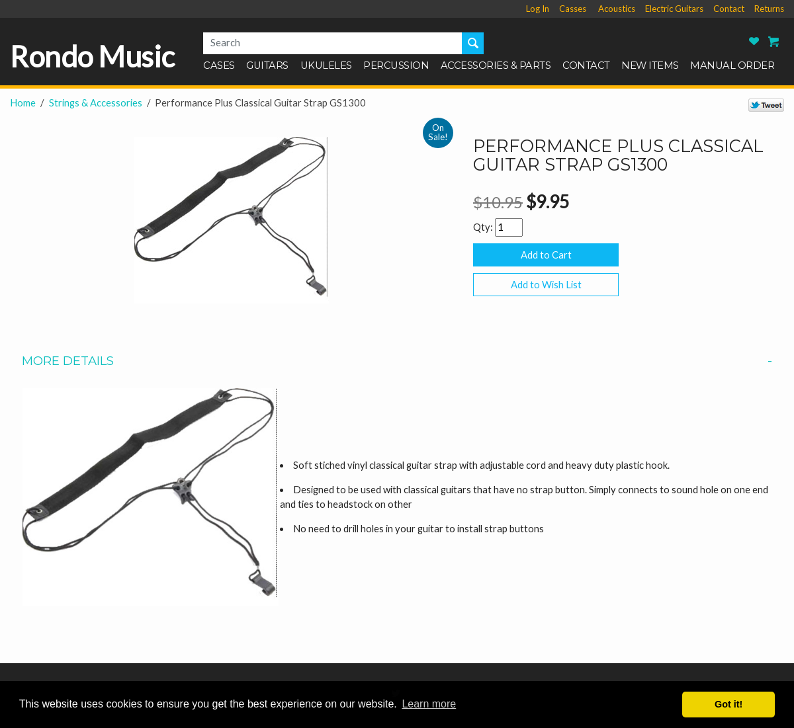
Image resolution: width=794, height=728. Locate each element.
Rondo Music (92, 56)
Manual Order (732, 66)
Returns (769, 8)
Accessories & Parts (496, 66)
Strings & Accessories (95, 102)
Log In (537, 8)
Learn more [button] (429, 703)
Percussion (396, 66)
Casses (572, 8)
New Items (650, 66)
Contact (728, 8)
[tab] (397, 361)
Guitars (267, 66)
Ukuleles (326, 66)
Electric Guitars (674, 8)
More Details (397, 361)
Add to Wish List (546, 284)
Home (23, 102)
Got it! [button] (728, 704)
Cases (219, 66)
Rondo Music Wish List (754, 41)
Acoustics (616, 8)
